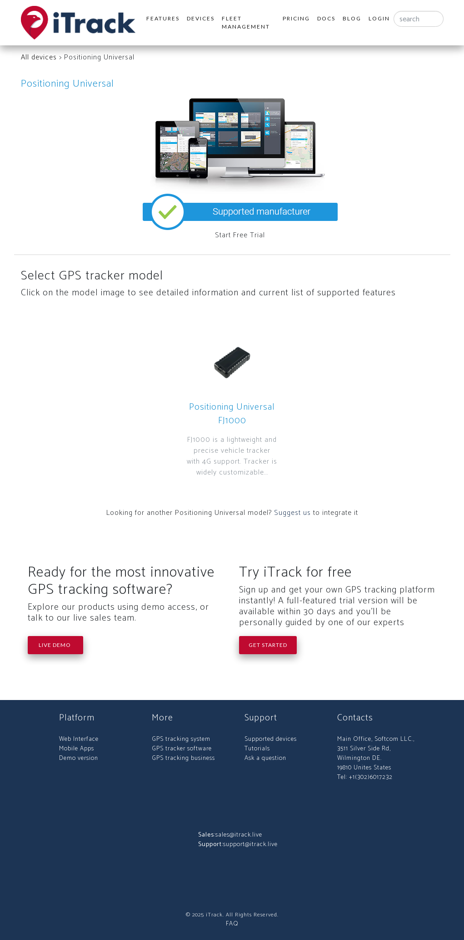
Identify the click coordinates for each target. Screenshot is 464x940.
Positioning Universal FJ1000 (232, 414)
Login (379, 18)
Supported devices (270, 739)
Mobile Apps (76, 749)
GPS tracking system (181, 739)
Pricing (296, 18)
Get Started (268, 644)
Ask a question (265, 758)
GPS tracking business (183, 758)
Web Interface (79, 739)
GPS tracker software (182, 749)
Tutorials (257, 749)
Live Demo (55, 644)
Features (163, 18)
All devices (39, 57)
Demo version (78, 758)
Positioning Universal (67, 84)
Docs (326, 18)
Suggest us (292, 513)
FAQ (232, 924)
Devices (201, 18)
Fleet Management (246, 22)
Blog (352, 18)
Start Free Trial (240, 235)
